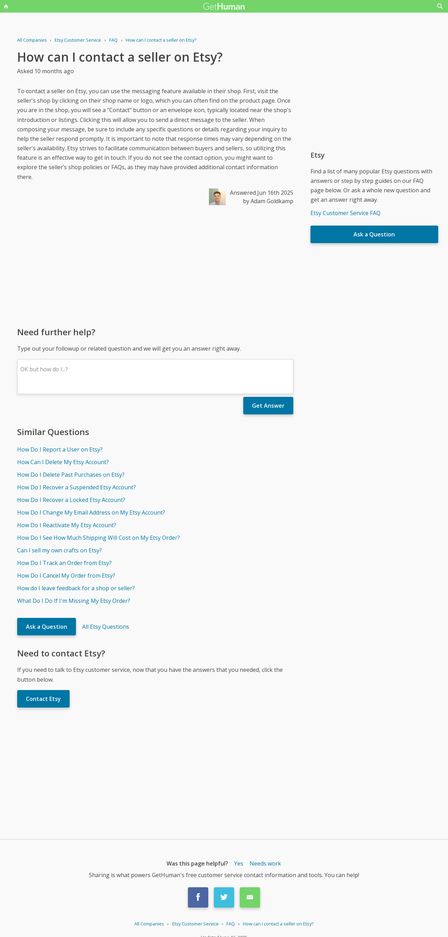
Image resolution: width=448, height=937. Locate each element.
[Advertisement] (155, 265)
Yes (238, 863)
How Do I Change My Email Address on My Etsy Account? (91, 512)
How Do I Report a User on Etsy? (60, 449)
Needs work (265, 863)
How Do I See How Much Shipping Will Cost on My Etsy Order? (98, 538)
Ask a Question (46, 627)
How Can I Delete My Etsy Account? (63, 462)
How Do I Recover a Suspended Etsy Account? (76, 487)
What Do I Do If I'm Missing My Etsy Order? (73, 601)
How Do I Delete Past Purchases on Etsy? (71, 474)
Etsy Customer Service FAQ (345, 213)
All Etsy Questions (105, 627)
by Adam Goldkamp (268, 201)
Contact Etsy (43, 699)
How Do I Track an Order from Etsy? (64, 563)
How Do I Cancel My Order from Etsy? (66, 575)
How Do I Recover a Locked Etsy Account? (71, 500)
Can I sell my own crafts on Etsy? (59, 550)
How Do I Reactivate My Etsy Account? (66, 525)
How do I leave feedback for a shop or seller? (76, 588)
